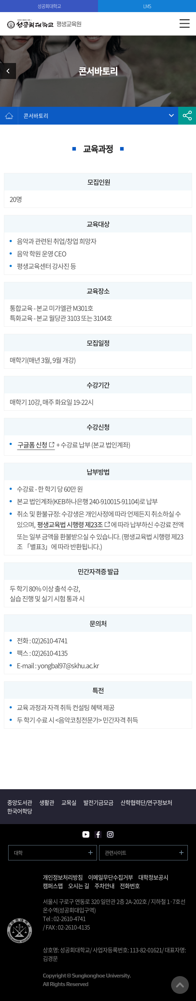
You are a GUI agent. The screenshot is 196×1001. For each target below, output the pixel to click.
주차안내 (104, 885)
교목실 (68, 802)
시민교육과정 (10, 71)
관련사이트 (115, 852)
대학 (18, 852)
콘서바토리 (36, 116)
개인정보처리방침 (63, 877)
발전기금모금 (98, 802)
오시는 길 (78, 885)
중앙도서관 (19, 802)
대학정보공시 (153, 877)
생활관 (46, 802)
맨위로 (180, 985)
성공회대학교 (49, 5)
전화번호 (130, 885)
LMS (147, 5)
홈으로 (9, 116)
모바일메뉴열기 (184, 23)
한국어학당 (19, 811)
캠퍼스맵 (53, 885)
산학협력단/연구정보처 (146, 802)
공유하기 (187, 116)
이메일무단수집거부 (110, 877)
